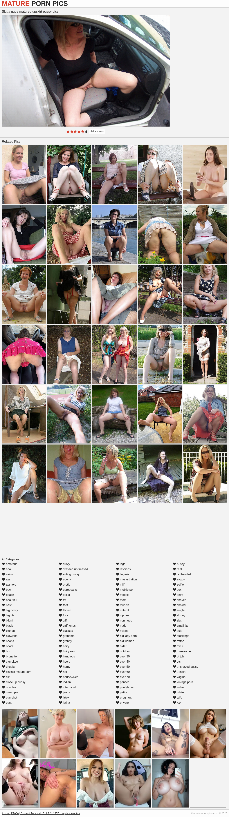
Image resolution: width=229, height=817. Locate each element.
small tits (180, 625)
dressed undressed (73, 569)
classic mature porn (16, 671)
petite (121, 692)
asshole (9, 584)
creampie (10, 692)
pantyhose (125, 687)
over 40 (123, 661)
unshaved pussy (185, 666)
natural (122, 610)
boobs (8, 641)
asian (7, 574)
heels (64, 661)
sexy (178, 594)
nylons (122, 630)
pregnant (124, 697)
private (122, 702)
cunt (7, 702)
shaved (179, 600)
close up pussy (13, 682)
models (122, 594)
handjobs (67, 656)
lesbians (123, 569)
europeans (68, 589)
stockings (181, 635)
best (7, 605)
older (121, 646)
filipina (65, 610)
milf (120, 584)
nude (121, 625)
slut (177, 620)
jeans (64, 692)
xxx (177, 702)
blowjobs (9, 635)
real (177, 569)
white (178, 692)
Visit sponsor (97, 131)
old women (125, 641)
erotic (64, 584)
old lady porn (126, 635)
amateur (9, 564)
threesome (182, 651)
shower (179, 605)
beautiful (9, 600)
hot (63, 671)
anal (7, 569)
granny (65, 641)
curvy (64, 564)
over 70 (123, 677)
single (179, 610)
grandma (67, 635)
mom (121, 600)
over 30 (123, 656)
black (7, 625)
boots (7, 646)
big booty (10, 610)
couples (9, 687)
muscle (122, 605)
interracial (67, 687)
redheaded (182, 574)
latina (64, 702)
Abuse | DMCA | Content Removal (21, 813)
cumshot (9, 697)
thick (178, 646)
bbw (6, 589)
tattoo (178, 641)
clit (6, 677)
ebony (65, 579)
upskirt (179, 671)
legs (120, 564)
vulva (178, 687)
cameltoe (10, 661)
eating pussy (69, 574)
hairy (64, 646)
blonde (8, 630)
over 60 (123, 671)
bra (6, 651)
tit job (178, 656)
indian (65, 682)
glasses (66, 630)
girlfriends (67, 625)
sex (177, 589)
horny (64, 666)
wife (177, 697)
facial (64, 594)
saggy (179, 579)
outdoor (123, 651)
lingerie (122, 574)
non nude (124, 620)
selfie (178, 584)
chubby (8, 666)
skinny (179, 615)
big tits (8, 615)
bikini (7, 620)
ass (6, 579)
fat (62, 600)
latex (64, 697)
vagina (179, 677)
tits (177, 661)
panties (122, 682)
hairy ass (67, 651)
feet (63, 605)
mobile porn (125, 589)
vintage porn (183, 682)
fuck (63, 615)
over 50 (123, 666)
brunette (9, 656)
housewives (68, 677)
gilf (63, 620)
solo (177, 630)
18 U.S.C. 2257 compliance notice (60, 813)
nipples (122, 615)
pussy (179, 564)
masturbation (126, 579)
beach (8, 594)
